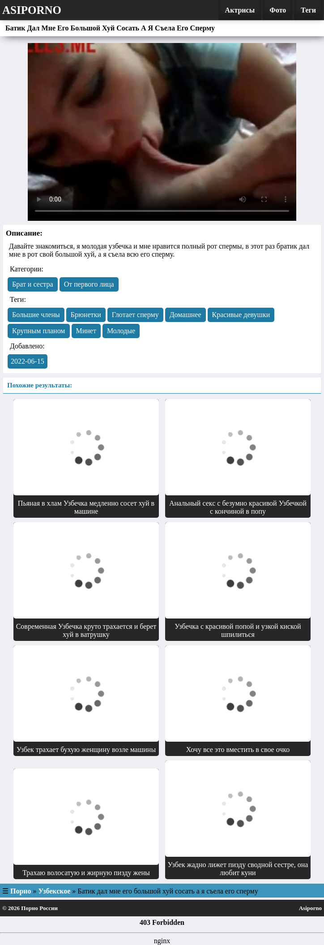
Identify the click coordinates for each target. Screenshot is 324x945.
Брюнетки (86, 314)
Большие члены (36, 314)
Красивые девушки (241, 314)
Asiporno (31, 10)
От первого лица (89, 284)
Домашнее (185, 314)
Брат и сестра (32, 284)
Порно (20, 891)
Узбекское (54, 891)
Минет (86, 331)
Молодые (121, 331)
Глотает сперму (135, 314)
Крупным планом (38, 331)
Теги (308, 10)
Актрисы (240, 10)
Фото (277, 10)
